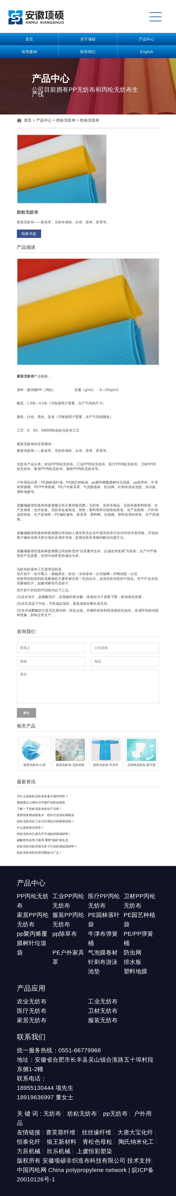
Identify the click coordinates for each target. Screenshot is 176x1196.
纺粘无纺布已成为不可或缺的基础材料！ (44, 833)
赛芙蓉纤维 (61, 1132)
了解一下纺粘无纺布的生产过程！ (39, 808)
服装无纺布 (103, 1020)
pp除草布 (64, 934)
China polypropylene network (87, 1170)
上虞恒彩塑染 (94, 1151)
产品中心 (146, 39)
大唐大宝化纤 (135, 1132)
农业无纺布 (32, 1001)
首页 (29, 39)
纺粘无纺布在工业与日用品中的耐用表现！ (45, 821)
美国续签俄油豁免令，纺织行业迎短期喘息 (45, 815)
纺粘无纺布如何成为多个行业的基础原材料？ (47, 846)
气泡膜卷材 (103, 952)
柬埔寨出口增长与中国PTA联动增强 (41, 802)
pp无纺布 (115, 1113)
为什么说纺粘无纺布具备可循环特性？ (42, 796)
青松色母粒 (97, 1142)
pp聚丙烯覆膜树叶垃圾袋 (32, 943)
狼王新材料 (62, 1142)
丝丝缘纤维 (97, 1132)
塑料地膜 (135, 971)
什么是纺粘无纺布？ (30, 827)
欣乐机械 (58, 1151)
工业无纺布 (103, 1001)
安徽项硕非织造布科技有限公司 (41, 505)
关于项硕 (88, 39)
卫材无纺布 (103, 1011)
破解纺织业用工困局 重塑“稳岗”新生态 (42, 840)
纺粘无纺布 (66, 120)
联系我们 (88, 52)
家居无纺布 (25, 444)
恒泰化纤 (29, 1142)
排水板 (133, 962)
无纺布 (52, 1113)
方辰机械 (29, 1151)
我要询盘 (29, 234)
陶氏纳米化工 (136, 1142)
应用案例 (29, 52)
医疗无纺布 (32, 1011)
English (146, 52)
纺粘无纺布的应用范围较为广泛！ (39, 852)
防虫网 (133, 952)
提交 (26, 713)
